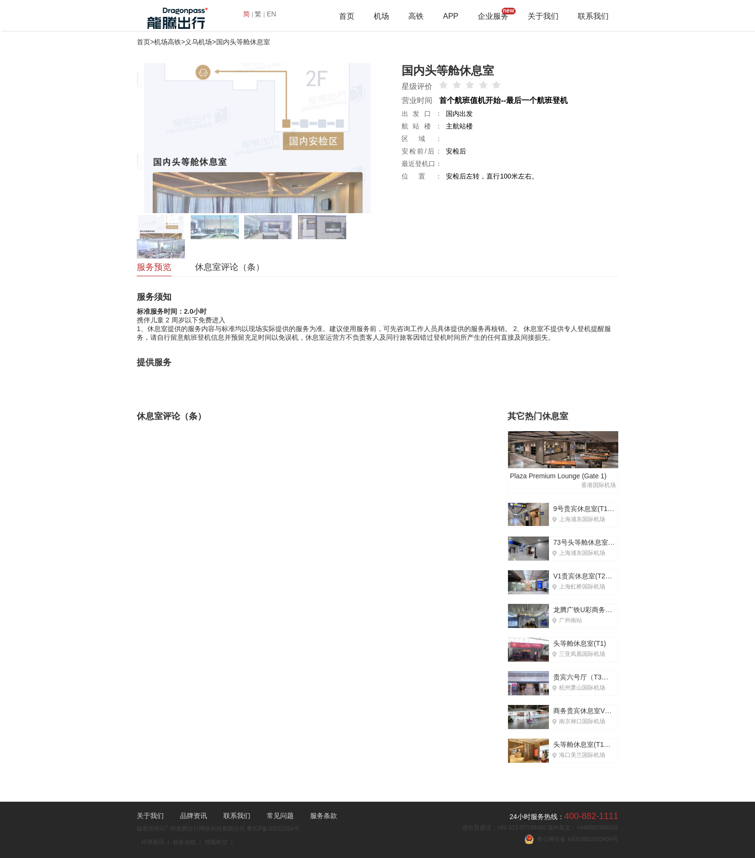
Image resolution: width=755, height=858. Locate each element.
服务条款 (323, 816)
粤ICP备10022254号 (273, 828)
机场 (381, 16)
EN (271, 14)
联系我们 (593, 16)
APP (450, 16)
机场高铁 (167, 42)
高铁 (416, 16)
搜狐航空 (216, 842)
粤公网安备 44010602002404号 (571, 839)
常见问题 (280, 816)
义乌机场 (198, 42)
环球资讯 (152, 842)
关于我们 (543, 16)
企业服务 (493, 16)
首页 (346, 16)
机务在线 (184, 842)
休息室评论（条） (229, 267)
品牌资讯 (193, 816)
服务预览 (154, 267)
